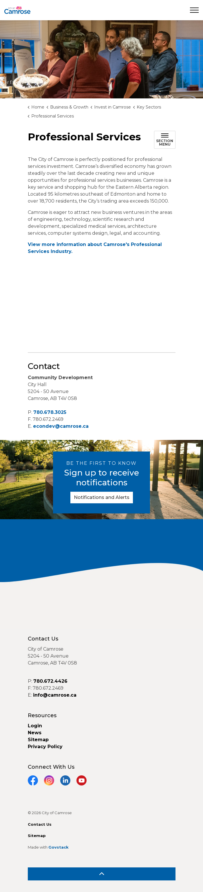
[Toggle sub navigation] (164, 140)
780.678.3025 (49, 412)
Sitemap (38, 739)
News (34, 732)
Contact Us (40, 824)
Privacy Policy (45, 746)
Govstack (58, 847)
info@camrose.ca (54, 695)
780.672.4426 (50, 681)
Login (35, 725)
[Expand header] (194, 10)
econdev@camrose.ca (61, 426)
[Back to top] (101, 873)
